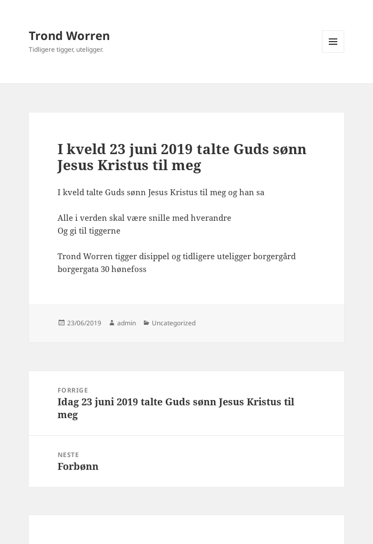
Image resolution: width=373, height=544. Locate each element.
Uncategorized (174, 322)
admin (126, 322)
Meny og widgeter (333, 52)
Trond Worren (69, 35)
